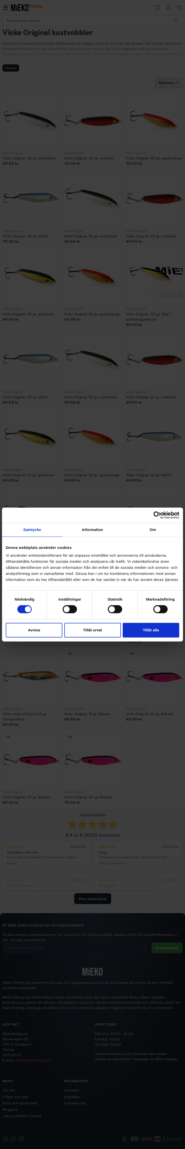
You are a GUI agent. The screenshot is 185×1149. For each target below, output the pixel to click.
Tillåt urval (92, 630)
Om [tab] (153, 529)
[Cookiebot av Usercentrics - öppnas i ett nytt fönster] (157, 515)
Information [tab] (92, 529)
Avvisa (34, 630)
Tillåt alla (151, 630)
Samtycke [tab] (32, 529)
